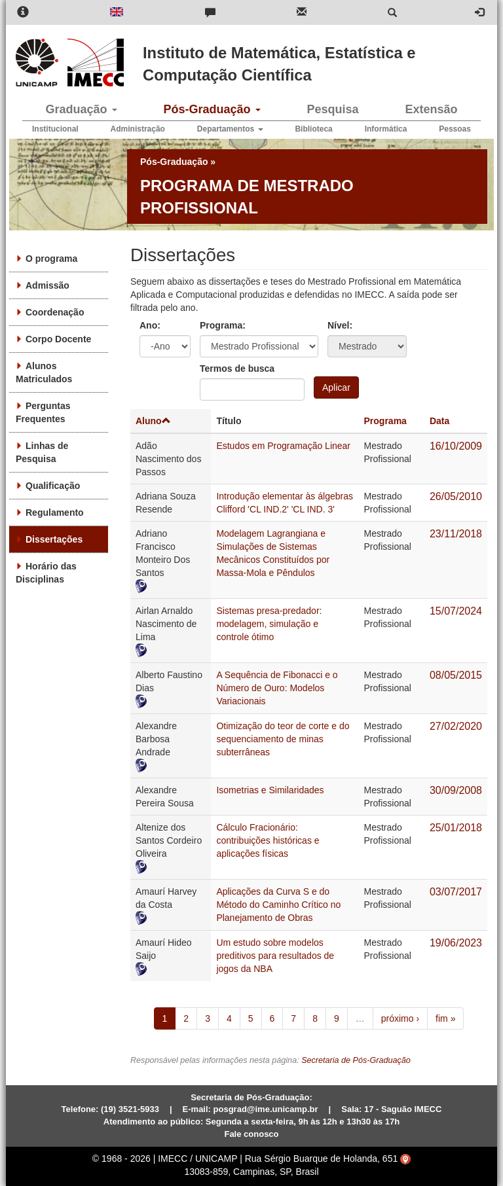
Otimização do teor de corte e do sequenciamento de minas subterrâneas (282, 739)
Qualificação (53, 485)
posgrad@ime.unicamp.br (266, 1109)
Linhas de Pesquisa (42, 452)
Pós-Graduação (211, 109)
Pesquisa (332, 109)
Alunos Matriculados (44, 372)
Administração (138, 129)
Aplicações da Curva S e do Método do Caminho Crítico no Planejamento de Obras (278, 904)
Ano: (150, 325)
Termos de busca (237, 368)
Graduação (81, 109)
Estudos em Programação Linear (283, 445)
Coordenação (55, 312)
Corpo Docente (58, 339)
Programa (385, 421)
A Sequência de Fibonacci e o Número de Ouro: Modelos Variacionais (276, 688)
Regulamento (55, 512)
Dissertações (54, 539)
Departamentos (230, 129)
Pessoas (455, 129)
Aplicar (336, 387)
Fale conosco (251, 1134)
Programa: (223, 325)
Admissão (47, 285)
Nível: (339, 325)
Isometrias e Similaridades (270, 790)
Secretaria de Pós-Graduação (356, 1060)
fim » (445, 1018)
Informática (386, 129)
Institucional (55, 129)
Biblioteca (313, 129)
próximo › (400, 1018)
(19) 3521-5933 (130, 1109)
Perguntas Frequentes (43, 412)
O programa (51, 258)
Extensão (431, 109)
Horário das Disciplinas (46, 572)
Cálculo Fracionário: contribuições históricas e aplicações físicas (267, 840)
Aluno (153, 421)
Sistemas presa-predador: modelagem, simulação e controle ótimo (269, 623)
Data (439, 421)
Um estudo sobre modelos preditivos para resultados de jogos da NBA (275, 955)
